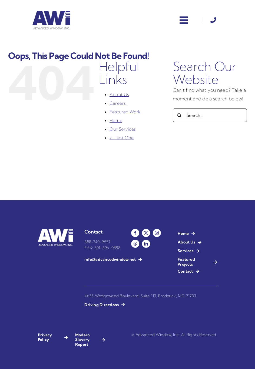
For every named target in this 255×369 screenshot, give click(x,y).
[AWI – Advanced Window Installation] (51, 13)
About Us (119, 94)
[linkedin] (146, 244)
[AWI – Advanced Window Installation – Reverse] (55, 231)
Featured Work (125, 111)
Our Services (123, 129)
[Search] (179, 115)
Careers (118, 103)
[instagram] (157, 233)
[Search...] (210, 115)
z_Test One (122, 137)
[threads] (135, 244)
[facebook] (135, 233)
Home (116, 120)
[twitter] (146, 233)
